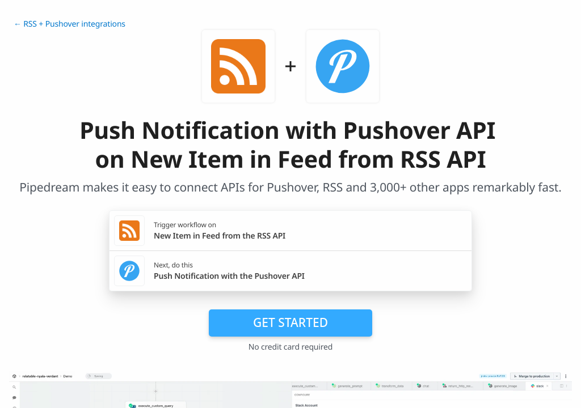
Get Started (290, 322)
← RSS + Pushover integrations (69, 24)
